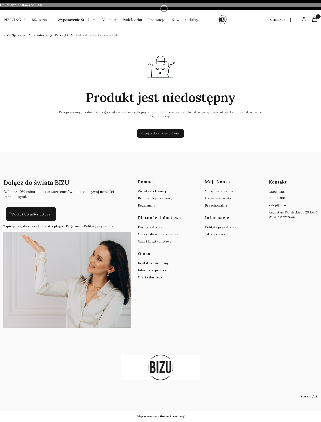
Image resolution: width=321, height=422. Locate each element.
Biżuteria (40, 35)
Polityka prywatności (220, 227)
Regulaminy (146, 205)
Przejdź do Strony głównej (160, 133)
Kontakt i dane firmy (153, 263)
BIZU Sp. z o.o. (15, 35)
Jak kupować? (215, 234)
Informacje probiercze (155, 270)
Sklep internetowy (159, 416)
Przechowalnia (216, 205)
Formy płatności (150, 227)
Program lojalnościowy (155, 198)
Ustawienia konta (218, 198)
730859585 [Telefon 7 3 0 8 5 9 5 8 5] (277, 192)
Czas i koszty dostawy (154, 241)
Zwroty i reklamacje (153, 191)
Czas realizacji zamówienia (158, 234)
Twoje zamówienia (219, 191)
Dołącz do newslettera (31, 214)
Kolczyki (61, 35)
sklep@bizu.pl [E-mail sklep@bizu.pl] (279, 205)
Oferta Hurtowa (150, 277)
